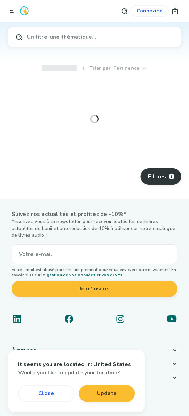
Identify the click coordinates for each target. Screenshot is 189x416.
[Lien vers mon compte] (149, 11)
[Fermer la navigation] (12, 11)
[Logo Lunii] (24, 10)
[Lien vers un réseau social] (17, 318)
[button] (175, 11)
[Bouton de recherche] (124, 11)
